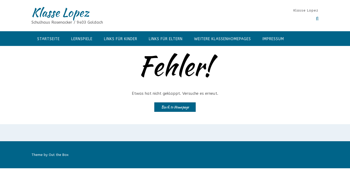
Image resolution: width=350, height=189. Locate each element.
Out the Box (59, 155)
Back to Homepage (175, 107)
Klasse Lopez (60, 12)
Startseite (48, 39)
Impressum (273, 39)
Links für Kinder (120, 39)
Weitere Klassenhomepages (222, 39)
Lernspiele (81, 39)
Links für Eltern (166, 39)
